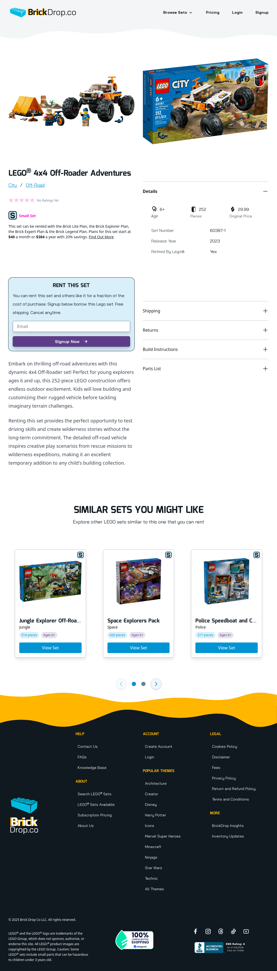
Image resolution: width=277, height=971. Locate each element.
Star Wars (153, 867)
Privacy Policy (224, 778)
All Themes (154, 889)
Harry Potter (155, 815)
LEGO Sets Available (96, 804)
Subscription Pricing (95, 815)
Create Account (158, 746)
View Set (50, 648)
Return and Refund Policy (234, 788)
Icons (149, 825)
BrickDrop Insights (228, 825)
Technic (151, 878)
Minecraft (153, 846)
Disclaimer (221, 757)
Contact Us (88, 746)
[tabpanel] (71, 101)
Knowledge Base (92, 767)
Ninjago (151, 857)
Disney (151, 804)
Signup (262, 12)
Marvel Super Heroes (163, 836)
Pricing (212, 12)
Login (237, 12)
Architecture (156, 783)
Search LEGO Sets (94, 794)
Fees (216, 767)
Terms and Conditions (230, 799)
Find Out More (101, 236)
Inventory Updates (228, 836)
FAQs (82, 757)
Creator (151, 794)
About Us (86, 825)
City (13, 185)
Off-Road (35, 185)
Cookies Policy (224, 746)
